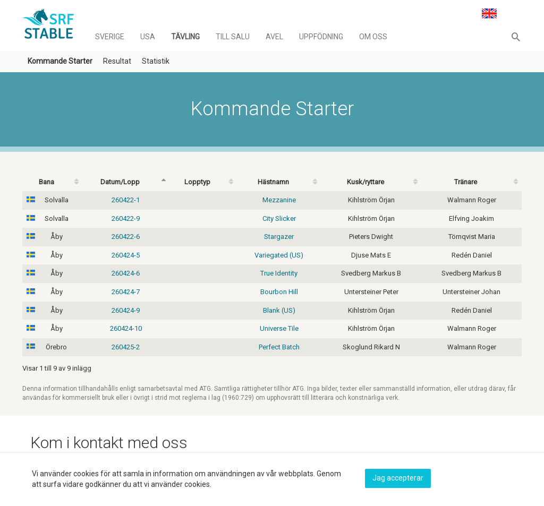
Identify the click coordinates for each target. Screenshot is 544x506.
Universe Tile (279, 328)
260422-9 (126, 218)
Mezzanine (279, 200)
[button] (516, 36)
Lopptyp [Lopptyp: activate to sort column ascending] (197, 182)
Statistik (155, 61)
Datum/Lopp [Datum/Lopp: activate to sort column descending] (120, 182)
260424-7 (126, 292)
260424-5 (126, 255)
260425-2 (126, 347)
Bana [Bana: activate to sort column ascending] (46, 182)
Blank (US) (279, 310)
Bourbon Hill (279, 292)
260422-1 (126, 200)
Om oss (373, 36)
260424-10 (126, 328)
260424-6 (126, 273)
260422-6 (126, 237)
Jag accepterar (397, 478)
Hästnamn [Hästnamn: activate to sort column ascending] (273, 182)
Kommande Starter (60, 61)
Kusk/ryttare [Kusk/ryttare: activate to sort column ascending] (365, 182)
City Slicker (279, 218)
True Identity (279, 273)
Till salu (233, 36)
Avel (274, 36)
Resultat (117, 61)
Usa (147, 36)
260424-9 (126, 310)
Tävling (185, 36)
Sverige (109, 36)
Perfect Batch (279, 347)
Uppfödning (321, 36)
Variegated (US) (278, 255)
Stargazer (279, 237)
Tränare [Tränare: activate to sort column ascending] (465, 182)
